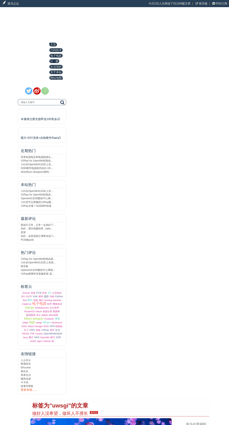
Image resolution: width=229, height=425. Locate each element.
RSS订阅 (221, 3)
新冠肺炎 (30, 315)
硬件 (41, 296)
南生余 (24, 371)
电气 (52, 337)
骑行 (41, 300)
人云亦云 (26, 360)
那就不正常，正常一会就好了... (38, 224)
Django (29, 307)
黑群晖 (56, 311)
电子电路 (56, 55)
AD (49, 292)
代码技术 (56, 50)
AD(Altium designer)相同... (36, 171)
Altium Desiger (35, 326)
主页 (53, 44)
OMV (32, 330)
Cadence (26, 304)
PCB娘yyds (27, 239)
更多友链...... (29, 389)
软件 (49, 304)
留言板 (203, 3)
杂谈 (33, 293)
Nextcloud (57, 322)
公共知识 (57, 293)
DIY (23, 296)
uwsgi (39, 322)
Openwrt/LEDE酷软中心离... (37, 198)
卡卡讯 (24, 382)
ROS (46, 326)
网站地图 (56, 77)
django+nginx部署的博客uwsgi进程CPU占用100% (121, 217)
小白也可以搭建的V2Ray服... (37, 202)
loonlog (48, 300)
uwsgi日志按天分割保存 (96, 175)
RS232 (25, 333)
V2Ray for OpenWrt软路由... (37, 160)
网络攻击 (57, 304)
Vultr (35, 296)
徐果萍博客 (27, 386)
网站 (30, 300)
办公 (38, 315)
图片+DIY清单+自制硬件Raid (41, 137)
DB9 (52, 296)
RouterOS (29, 311)
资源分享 (47, 311)
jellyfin (45, 315)
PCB (39, 292)
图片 (31, 337)
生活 (57, 330)
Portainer (49, 318)
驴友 (44, 293)
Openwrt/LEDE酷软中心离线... (38, 270)
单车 (52, 330)
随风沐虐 (26, 378)
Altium (38, 311)
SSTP (29, 296)
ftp (53, 341)
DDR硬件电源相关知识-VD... (37, 168)
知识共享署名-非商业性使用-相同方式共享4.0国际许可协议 (192, 408)
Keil (25, 300)
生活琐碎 (56, 66)
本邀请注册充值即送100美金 (41, 119)
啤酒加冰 (26, 363)
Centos (39, 333)
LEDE (33, 341)
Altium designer (34, 318)
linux (25, 337)
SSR (58, 337)
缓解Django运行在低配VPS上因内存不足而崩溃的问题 (125, 130)
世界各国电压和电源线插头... (37, 157)
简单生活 (26, 375)
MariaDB (53, 315)
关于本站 (56, 72)
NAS (36, 337)
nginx (39, 341)
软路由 (58, 326)
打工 (26, 330)
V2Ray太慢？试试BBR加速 (36, 205)
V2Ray (45, 330)
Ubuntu (47, 341)
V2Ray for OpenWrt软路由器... (38, 258)
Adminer (57, 300)
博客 (57, 318)
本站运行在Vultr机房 (36, 113)
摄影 (46, 296)
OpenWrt (45, 337)
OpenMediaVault (53, 333)
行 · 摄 (54, 61)
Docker (26, 293)
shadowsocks (42, 307)
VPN (52, 326)
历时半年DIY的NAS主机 (39, 132)
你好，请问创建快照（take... (37, 228)
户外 (32, 333)
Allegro (46, 322)
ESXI (24, 326)
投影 (38, 330)
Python (59, 296)
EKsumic (26, 367)
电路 (32, 322)
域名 (35, 300)
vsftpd (25, 322)
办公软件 (54, 307)
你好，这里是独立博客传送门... (38, 236)
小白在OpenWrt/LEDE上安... (37, 164)
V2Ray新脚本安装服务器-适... (37, 273)
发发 (23, 232)
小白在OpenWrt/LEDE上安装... (38, 262)
